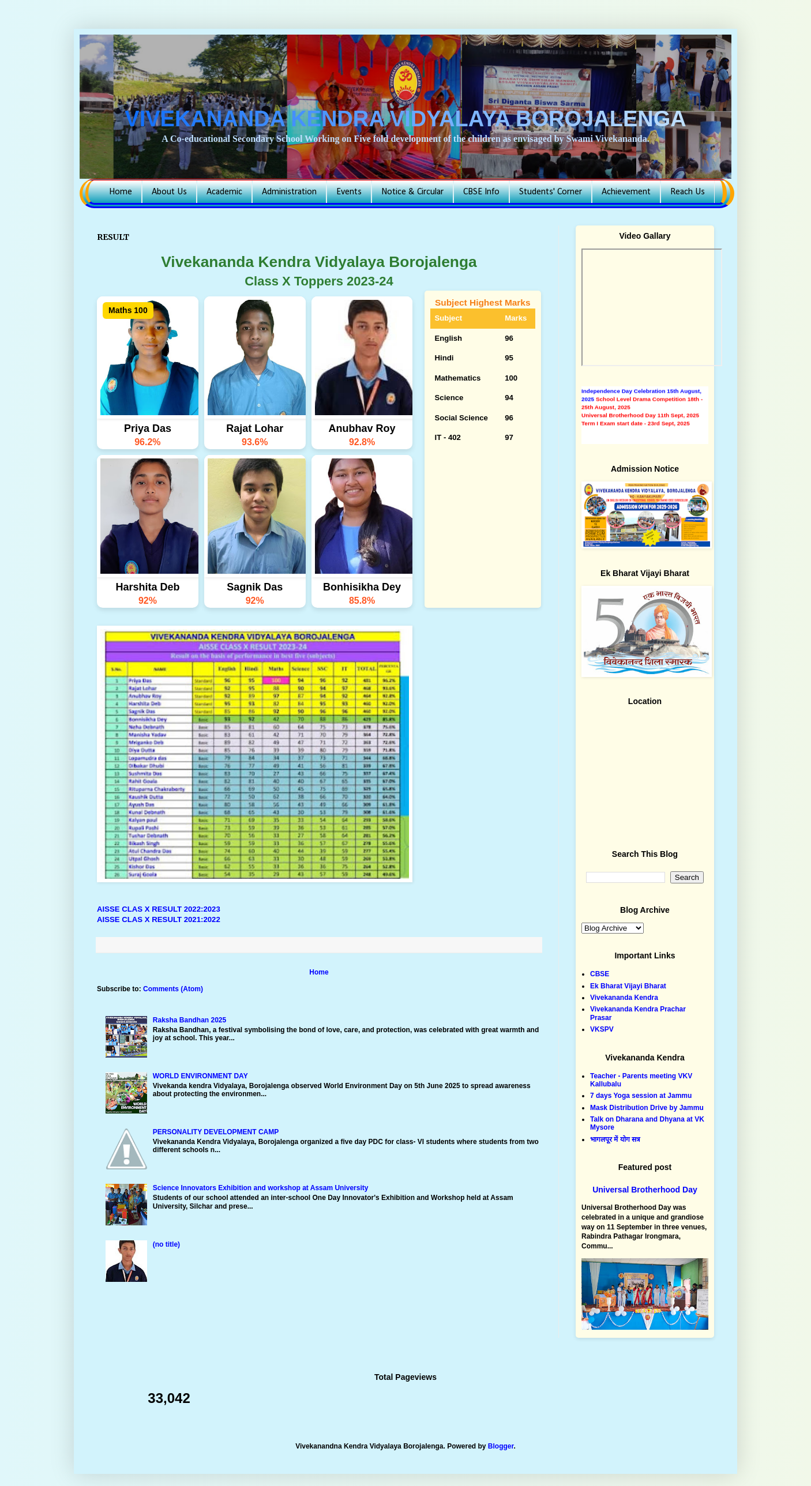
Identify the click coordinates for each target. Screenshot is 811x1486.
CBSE (599, 974)
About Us (169, 192)
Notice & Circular (412, 192)
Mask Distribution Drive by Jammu (647, 1108)
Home (120, 192)
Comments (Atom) (173, 989)
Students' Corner (550, 192)
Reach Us (687, 192)
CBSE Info (481, 192)
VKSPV (602, 1029)
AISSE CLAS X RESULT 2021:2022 (158, 919)
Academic (224, 192)
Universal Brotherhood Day (644, 1189)
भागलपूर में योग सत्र (615, 1139)
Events (349, 192)
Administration (289, 192)
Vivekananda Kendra (624, 998)
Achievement (626, 192)
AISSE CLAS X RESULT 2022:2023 (158, 909)
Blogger (501, 1446)
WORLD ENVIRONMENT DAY (200, 1076)
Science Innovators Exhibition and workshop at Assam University (261, 1188)
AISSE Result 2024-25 (610, 386)
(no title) (166, 1244)
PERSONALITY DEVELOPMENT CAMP (216, 1132)
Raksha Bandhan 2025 (189, 1020)
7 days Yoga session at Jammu (641, 1096)
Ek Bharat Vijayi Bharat (628, 986)
